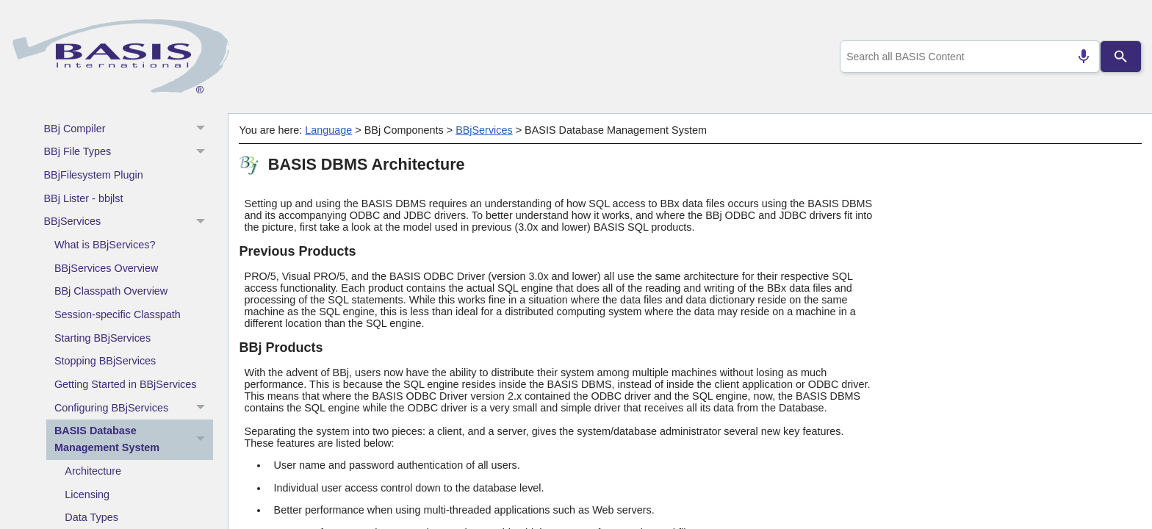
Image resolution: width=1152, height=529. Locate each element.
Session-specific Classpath (117, 314)
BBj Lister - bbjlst (83, 198)
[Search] (1121, 56)
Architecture (93, 471)
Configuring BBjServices (133, 408)
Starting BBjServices (102, 338)
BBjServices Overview (106, 268)
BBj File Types (128, 152)
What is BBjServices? (105, 245)
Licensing (87, 494)
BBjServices (128, 222)
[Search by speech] (1077, 56)
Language (328, 130)
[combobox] (967, 56)
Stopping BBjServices (105, 361)
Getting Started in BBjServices (125, 384)
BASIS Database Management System (133, 440)
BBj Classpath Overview (111, 291)
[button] (202, 128)
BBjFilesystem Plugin (93, 175)
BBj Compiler (128, 128)
